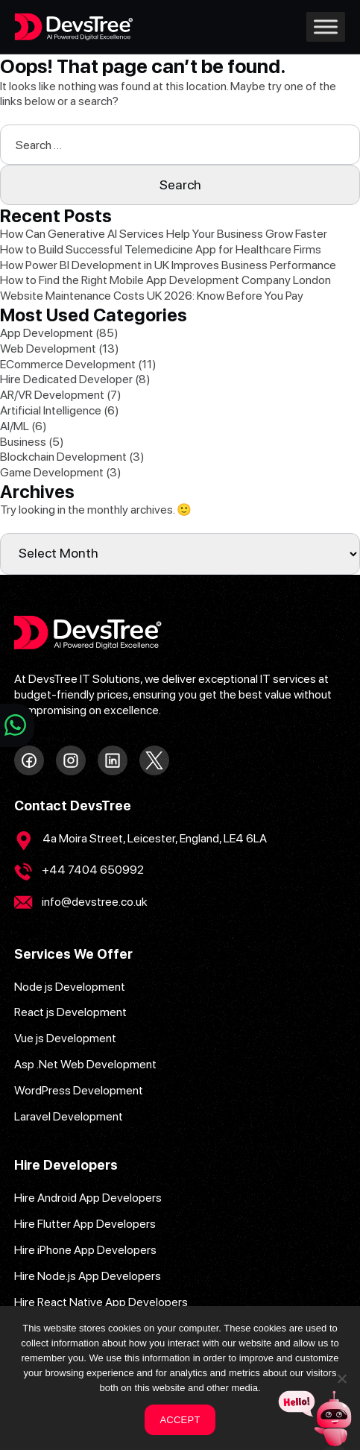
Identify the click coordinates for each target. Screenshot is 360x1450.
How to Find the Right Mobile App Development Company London (165, 280)
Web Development (48, 348)
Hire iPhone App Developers (85, 1250)
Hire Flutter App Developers (85, 1224)
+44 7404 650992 (93, 870)
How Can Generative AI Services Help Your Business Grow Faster (163, 234)
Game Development (52, 472)
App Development (46, 333)
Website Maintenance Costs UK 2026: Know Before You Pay (153, 296)
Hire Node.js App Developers (87, 1276)
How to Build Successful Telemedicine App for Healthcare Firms (160, 249)
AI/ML (14, 426)
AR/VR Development (52, 395)
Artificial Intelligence (50, 410)
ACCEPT (180, 1419)
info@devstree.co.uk (95, 902)
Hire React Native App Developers (101, 1302)
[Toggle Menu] (326, 26)
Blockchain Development (63, 457)
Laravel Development (68, 1116)
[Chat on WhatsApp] (17, 725)
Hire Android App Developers (88, 1198)
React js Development (70, 1012)
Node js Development (69, 987)
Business (23, 442)
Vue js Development (65, 1038)
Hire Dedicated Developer (66, 379)
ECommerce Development (68, 364)
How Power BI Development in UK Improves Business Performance (168, 265)
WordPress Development (78, 1090)
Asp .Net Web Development (85, 1064)
